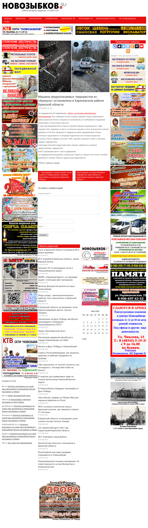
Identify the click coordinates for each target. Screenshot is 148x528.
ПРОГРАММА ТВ (85, 19)
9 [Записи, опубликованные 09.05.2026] (102, 322)
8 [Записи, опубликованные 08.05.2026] (98, 322)
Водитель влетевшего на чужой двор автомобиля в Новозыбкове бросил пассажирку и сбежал (18, 389)
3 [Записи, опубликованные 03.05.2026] (106, 319)
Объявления (35, 19)
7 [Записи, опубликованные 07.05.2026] (95, 322)
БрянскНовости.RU (105, 19)
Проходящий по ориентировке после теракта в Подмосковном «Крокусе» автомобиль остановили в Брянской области (55, 175)
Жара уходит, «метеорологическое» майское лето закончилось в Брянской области (57, 298)
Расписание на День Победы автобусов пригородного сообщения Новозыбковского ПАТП (58, 322)
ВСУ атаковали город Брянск (52, 437)
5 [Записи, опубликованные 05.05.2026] (87, 322)
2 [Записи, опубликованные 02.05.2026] (102, 319)
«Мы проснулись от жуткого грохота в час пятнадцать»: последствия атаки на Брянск (58, 367)
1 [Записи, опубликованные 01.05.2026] (98, 319)
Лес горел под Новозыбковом (20, 443)
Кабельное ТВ (68, 19)
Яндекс (57, 163)
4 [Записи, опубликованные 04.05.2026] (83, 322)
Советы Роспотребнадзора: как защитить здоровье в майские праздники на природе (58, 356)
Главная (8, 19)
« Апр (84, 339)
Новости (49, 163)
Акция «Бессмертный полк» (19, 396)
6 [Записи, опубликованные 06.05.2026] (91, 322)
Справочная (51, 19)
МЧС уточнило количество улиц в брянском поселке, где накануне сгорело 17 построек (58, 409)
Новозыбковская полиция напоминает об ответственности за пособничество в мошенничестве (58, 464)
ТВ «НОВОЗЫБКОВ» (127, 19)
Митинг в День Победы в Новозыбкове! (57, 346)
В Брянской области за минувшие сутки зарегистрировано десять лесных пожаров (57, 310)
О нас (6, 22)
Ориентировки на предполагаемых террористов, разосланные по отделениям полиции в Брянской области (90, 175)
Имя (40, 218)
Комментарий (44, 194)
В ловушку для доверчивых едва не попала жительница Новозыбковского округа (57, 379)
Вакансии (20, 19)
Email (41, 226)
